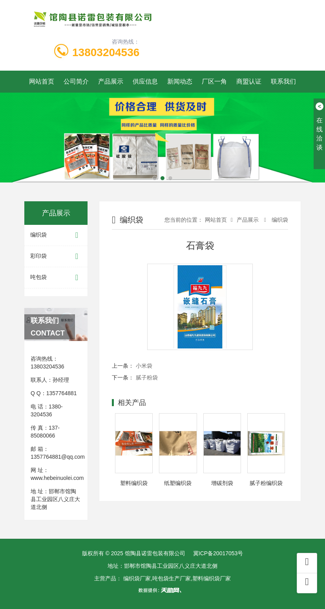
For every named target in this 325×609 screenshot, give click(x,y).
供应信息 (145, 81)
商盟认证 (248, 81)
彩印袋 (56, 256)
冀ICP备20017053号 (218, 553)
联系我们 (283, 81)
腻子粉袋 (147, 377)
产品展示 (110, 81)
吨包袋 (56, 277)
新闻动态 (179, 81)
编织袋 (56, 235)
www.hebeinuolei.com (57, 478)
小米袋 (144, 366)
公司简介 (76, 81)
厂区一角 (214, 81)
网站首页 (41, 81)
